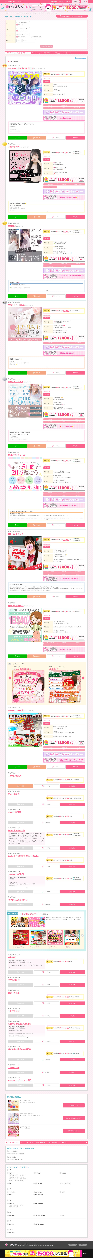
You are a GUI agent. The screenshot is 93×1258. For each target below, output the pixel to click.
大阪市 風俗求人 (33, 13)
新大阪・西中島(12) (19, 1177)
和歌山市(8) (10, 1232)
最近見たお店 (54, 1)
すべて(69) (9, 1159)
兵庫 (9, 1188)
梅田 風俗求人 (41, 13)
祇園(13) (21, 1205)
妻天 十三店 (23, 1102)
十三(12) (11, 1179)
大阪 (85, 1)
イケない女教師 (14, 776)
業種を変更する (23, 28)
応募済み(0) (67, 1)
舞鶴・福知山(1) (38, 1203)
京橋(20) (16, 1179)
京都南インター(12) (13, 1206)
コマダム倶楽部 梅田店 (17, 900)
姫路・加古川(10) (38, 1194)
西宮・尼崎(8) (37, 1192)
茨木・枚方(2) (37, 1183)
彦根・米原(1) (11, 1215)
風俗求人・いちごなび (9, 13)
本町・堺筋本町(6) (19, 1180)
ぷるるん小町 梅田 (16, 874)
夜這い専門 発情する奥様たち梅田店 (23, 856)
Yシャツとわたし (25, 1128)
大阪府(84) (9, 1153)
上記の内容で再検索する (46, 46)
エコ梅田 (12, 226)
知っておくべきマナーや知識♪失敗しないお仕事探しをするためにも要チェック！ (46, 53)
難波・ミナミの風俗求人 (74, 1118)
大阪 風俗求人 (24, 13)
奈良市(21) (10, 1224)
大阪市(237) (10, 1173)
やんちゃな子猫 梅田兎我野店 (20, 68)
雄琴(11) (62, 1215)
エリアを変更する (23, 22)
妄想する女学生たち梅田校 (19, 1024)
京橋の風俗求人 (74, 1131)
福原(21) (62, 1192)
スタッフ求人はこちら (80, 58)
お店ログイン (73, 1244)
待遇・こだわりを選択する (23, 34)
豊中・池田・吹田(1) (65, 1183)
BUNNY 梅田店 (14, 812)
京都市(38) (10, 1203)
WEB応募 (36, 138)
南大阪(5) (63, 1173)
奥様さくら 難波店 (26, 1115)
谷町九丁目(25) (23, 1179)
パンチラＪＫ (17, 534)
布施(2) (9, 1183)
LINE (17, 138)
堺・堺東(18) (37, 1173)
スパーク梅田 (13, 1068)
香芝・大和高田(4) (38, 1224)
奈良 (9, 1221)
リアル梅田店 (13, 980)
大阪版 (18, 13)
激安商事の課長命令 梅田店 (19, 1049)
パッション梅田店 (15, 710)
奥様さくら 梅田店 (16, 305)
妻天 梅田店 (13, 794)
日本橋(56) (11, 1177)
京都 (9, 1200)
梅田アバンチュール (16, 455)
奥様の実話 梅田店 (16, 606)
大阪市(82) (15, 1153)
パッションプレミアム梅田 (19, 1080)
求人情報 (47, 81)
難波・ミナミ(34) (20, 1175)
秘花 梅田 (12, 957)
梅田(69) (12, 1175)
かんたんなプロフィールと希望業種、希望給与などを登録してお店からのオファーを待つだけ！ (46, 1142)
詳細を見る (75, 137)
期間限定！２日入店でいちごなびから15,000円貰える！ (72, 16)
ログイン (76, 1)
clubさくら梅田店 (15, 382)
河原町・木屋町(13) (13, 1205)
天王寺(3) (11, 1180)
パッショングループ (29, 914)
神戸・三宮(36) (11, 1192)
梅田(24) (22, 1153)
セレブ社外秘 (13, 1011)
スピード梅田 (13, 147)
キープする (56, 138)
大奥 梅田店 (13, 993)
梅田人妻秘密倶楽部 (16, 830)
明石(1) (9, 1194)
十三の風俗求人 (74, 1105)
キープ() (61, 1)
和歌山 (10, 1229)
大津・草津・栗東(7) (39, 1215)
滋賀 (9, 1212)
